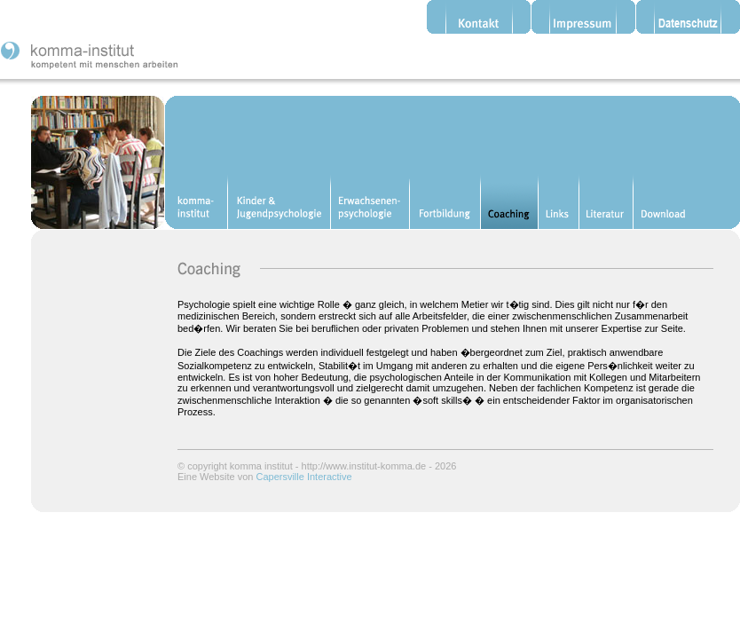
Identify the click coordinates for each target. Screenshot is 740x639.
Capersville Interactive (303, 476)
